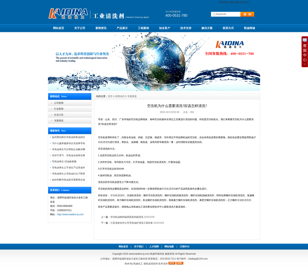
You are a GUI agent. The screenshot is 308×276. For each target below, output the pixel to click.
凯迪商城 (249, 28)
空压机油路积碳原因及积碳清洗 (126, 217)
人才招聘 (154, 246)
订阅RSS (184, 246)
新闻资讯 (100, 28)
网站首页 (224, 2)
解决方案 (207, 28)
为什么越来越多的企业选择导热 (68, 143)
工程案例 (143, 28)
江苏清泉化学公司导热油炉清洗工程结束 (131, 223)
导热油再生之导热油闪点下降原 (68, 173)
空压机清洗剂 (169, 188)
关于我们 (138, 246)
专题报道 (58, 120)
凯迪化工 (138, 263)
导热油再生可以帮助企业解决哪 (68, 149)
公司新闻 (58, 103)
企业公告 (58, 114)
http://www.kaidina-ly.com (70, 214)
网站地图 (234, 2)
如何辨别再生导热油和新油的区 (68, 137)
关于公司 (79, 28)
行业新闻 (58, 108)
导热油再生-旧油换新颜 (64, 161)
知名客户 (164, 28)
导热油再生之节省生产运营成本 (68, 167)
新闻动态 (120, 96)
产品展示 (122, 28)
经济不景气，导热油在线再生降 (68, 155)
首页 (110, 96)
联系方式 (244, 2)
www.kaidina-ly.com (139, 253)
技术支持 (185, 28)
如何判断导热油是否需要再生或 (68, 179)
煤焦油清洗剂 (151, 263)
